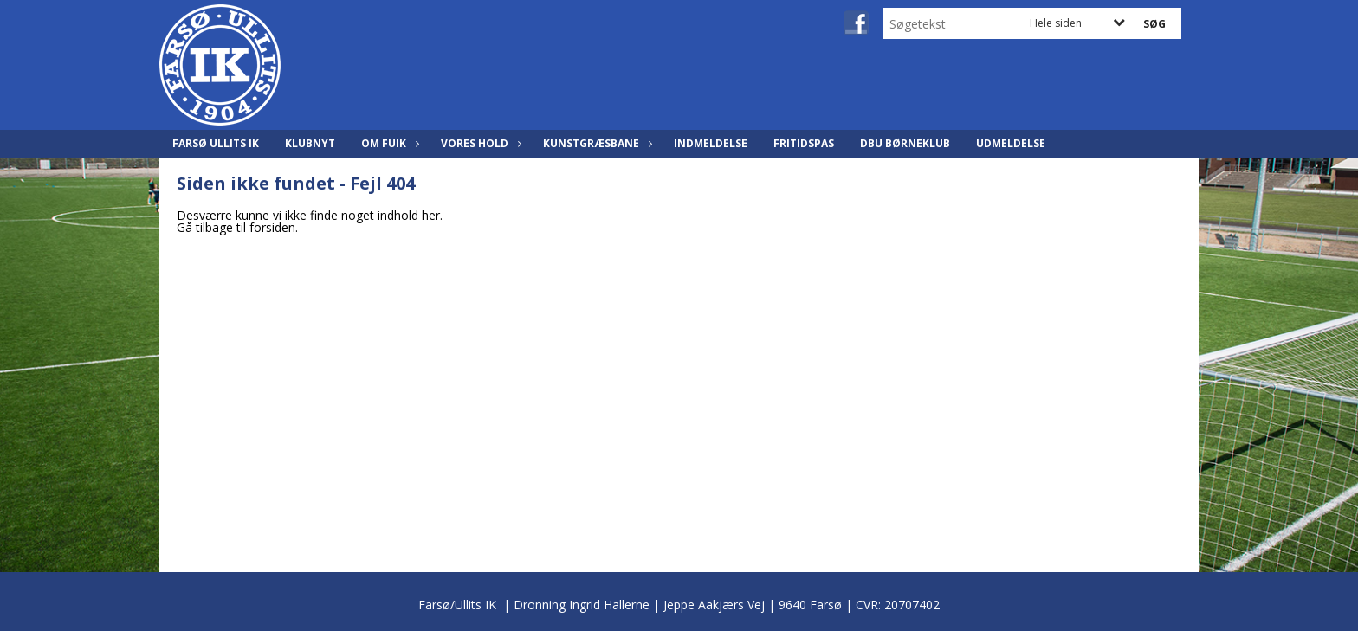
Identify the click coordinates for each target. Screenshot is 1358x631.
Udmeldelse (1010, 143)
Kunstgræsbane (595, 143)
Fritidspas (803, 143)
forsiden (272, 227)
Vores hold (479, 143)
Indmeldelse (710, 143)
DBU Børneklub (905, 143)
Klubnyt (310, 143)
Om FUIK (388, 143)
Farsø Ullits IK (215, 143)
